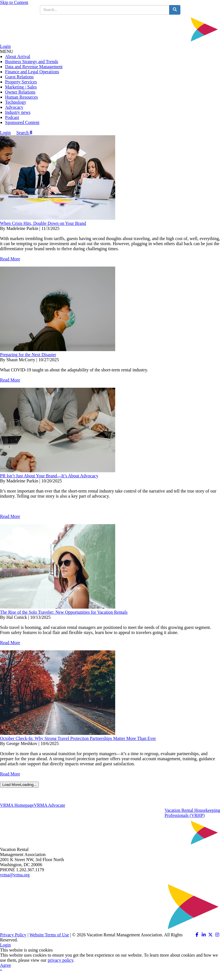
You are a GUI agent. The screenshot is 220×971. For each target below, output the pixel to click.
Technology (15, 102)
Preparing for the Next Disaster (28, 354)
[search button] (174, 10)
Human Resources (21, 97)
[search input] (104, 10)
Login (5, 46)
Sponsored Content (22, 122)
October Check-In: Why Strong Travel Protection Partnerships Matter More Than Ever (78, 738)
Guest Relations (19, 76)
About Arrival (17, 56)
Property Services (21, 81)
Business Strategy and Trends (31, 61)
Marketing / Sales (21, 87)
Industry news (17, 112)
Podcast (12, 117)
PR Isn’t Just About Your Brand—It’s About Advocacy (49, 475)
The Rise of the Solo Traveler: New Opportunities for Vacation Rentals (64, 612)
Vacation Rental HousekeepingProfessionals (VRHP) (192, 813)
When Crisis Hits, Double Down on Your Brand (43, 223)
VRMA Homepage (17, 805)
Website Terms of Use (49, 934)
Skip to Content (14, 2)
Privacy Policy (13, 934)
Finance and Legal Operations (32, 71)
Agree (5, 965)
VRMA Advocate (49, 805)
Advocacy (14, 107)
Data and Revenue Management (34, 66)
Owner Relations (20, 92)
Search (24, 132)
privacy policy (60, 960)
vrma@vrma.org (15, 874)
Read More (10, 258)
